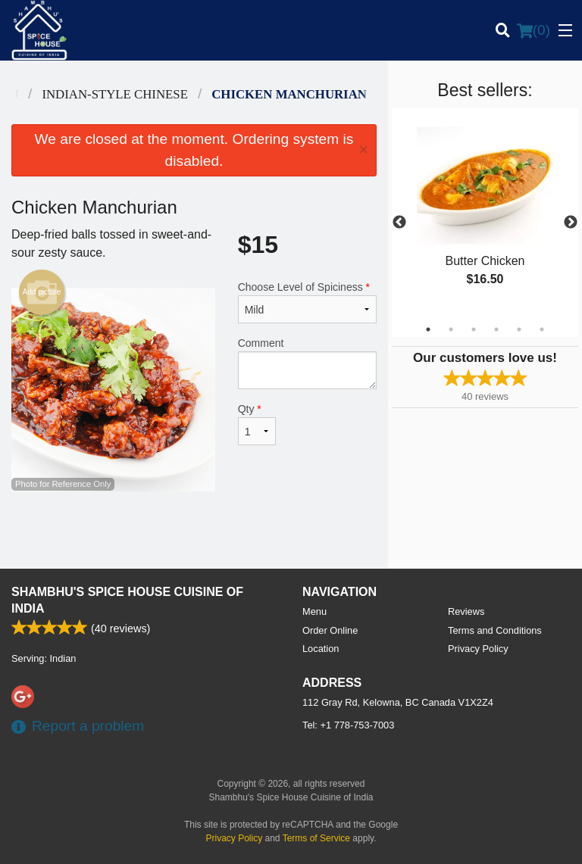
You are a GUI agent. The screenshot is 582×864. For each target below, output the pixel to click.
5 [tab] (519, 329)
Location (320, 648)
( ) (533, 30)
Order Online (330, 630)
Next (570, 222)
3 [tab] (473, 329)
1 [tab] (428, 329)
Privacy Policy (478, 648)
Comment (307, 363)
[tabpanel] (485, 213)
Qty (257, 424)
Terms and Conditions (495, 630)
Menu (314, 611)
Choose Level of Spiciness (307, 302)
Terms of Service (316, 838)
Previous (399, 222)
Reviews (466, 611)
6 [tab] (541, 329)
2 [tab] (450, 329)
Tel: (348, 725)
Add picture (42, 292)
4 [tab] (496, 329)
